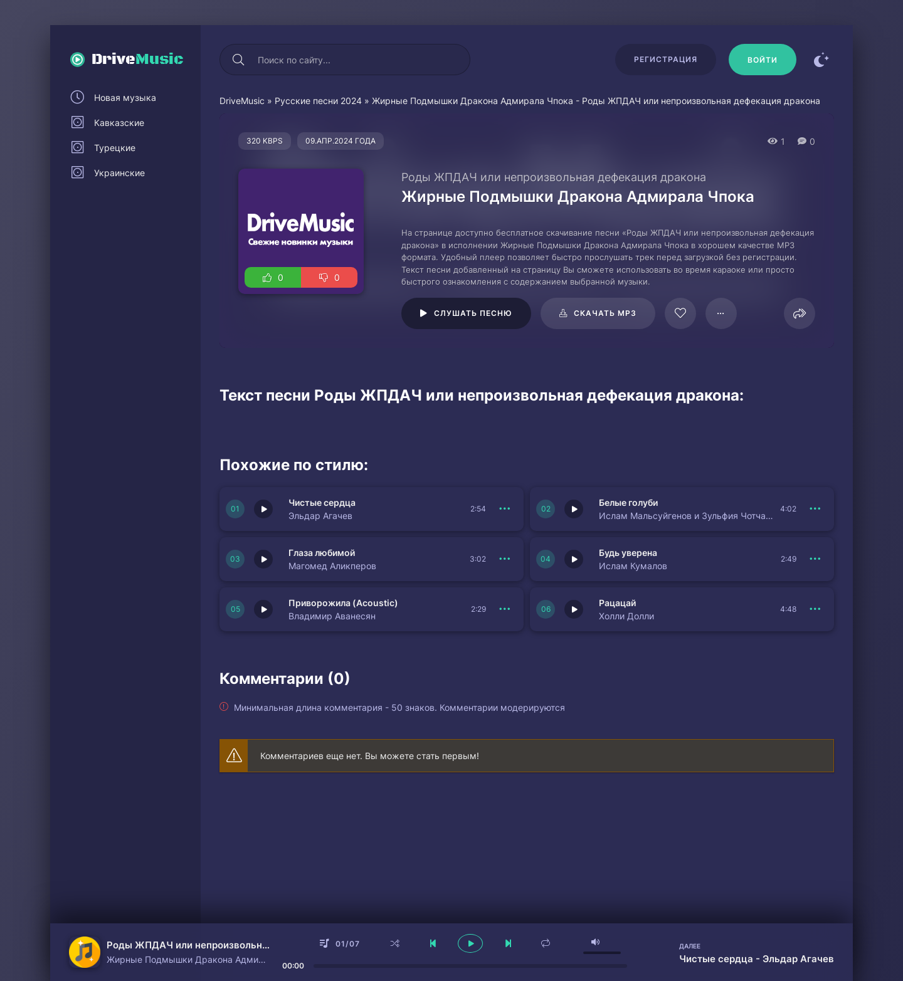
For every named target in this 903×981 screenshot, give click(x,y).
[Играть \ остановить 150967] (263, 609)
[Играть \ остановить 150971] (263, 509)
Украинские (119, 172)
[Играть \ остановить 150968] (573, 559)
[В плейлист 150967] (504, 609)
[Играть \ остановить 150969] (263, 559)
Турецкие (114, 147)
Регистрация (665, 59)
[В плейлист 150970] (815, 509)
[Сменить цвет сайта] (821, 59)
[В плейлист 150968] (815, 559)
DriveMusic (242, 100)
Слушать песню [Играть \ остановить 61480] (473, 313)
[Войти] (762, 59)
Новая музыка (125, 97)
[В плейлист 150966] (815, 609)
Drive (138, 59)
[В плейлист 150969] (504, 559)
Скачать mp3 (605, 313)
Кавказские (119, 122)
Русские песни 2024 (318, 100)
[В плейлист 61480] (721, 313)
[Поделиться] (799, 313)
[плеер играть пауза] (470, 943)
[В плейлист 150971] (504, 509)
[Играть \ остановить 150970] (573, 509)
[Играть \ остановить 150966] (573, 609)
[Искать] (238, 59)
